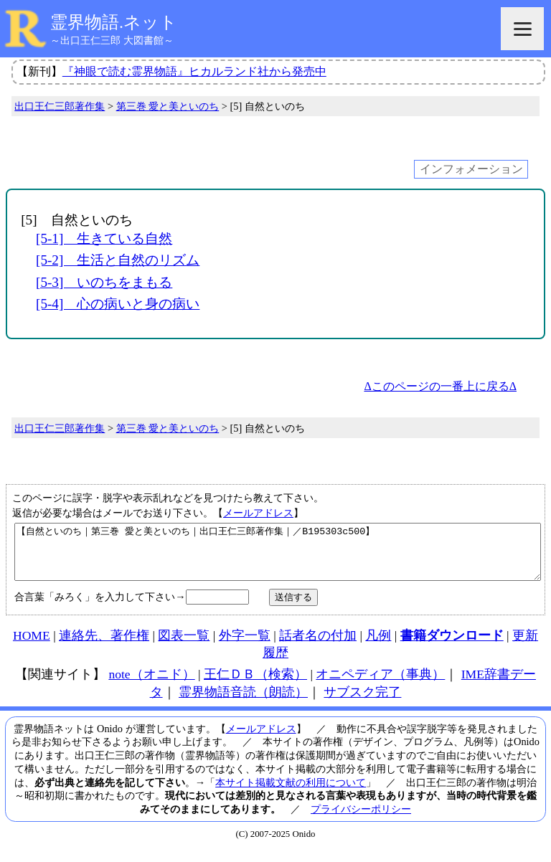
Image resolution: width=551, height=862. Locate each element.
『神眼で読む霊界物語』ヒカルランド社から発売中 (194, 71)
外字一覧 (244, 646)
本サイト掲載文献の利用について (290, 793)
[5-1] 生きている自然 (104, 238)
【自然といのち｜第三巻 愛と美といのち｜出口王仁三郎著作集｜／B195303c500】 (277, 557)
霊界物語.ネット (113, 22)
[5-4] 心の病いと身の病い (117, 303)
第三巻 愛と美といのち (168, 106)
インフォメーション (471, 169)
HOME (31, 646)
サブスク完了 (362, 703)
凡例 (378, 646)
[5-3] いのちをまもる (104, 282)
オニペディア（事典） (380, 685)
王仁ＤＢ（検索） (255, 685)
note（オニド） (151, 685)
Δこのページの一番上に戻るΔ (440, 386)
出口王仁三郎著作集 (59, 106)
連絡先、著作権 (104, 646)
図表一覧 (183, 646)
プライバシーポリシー (361, 819)
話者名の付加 (318, 646)
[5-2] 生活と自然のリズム (117, 259)
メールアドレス (258, 512)
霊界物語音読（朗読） (243, 703)
